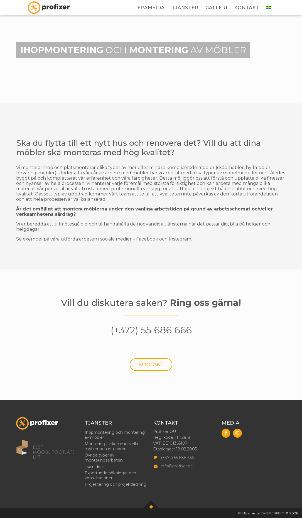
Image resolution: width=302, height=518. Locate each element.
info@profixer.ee (177, 466)
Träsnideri (94, 466)
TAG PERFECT (273, 513)
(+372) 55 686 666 (177, 457)
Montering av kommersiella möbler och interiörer (111, 446)
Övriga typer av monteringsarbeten (104, 458)
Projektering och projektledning (115, 484)
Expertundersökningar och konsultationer (110, 475)
